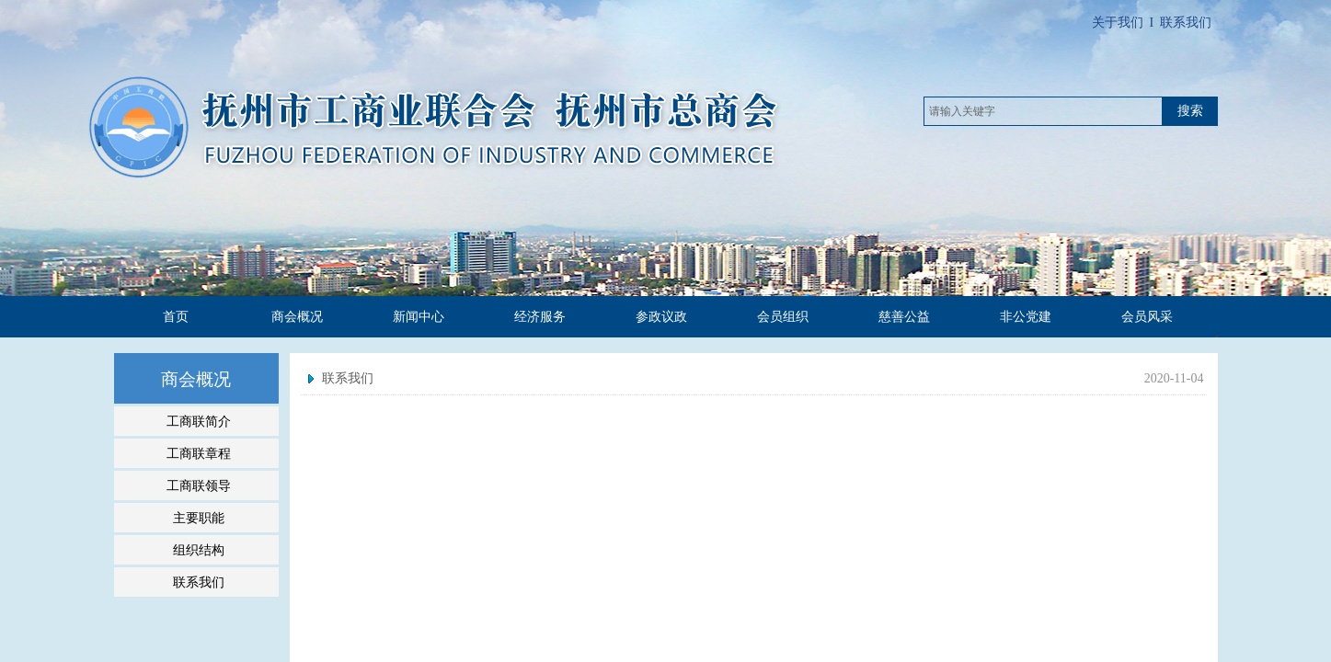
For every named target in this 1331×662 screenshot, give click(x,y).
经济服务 (540, 317)
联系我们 (347, 378)
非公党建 (1025, 317)
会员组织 (783, 317)
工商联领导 (198, 485)
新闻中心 (418, 317)
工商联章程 (198, 453)
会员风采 (1147, 317)
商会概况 (297, 317)
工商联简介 (198, 421)
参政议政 (661, 317)
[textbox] (1043, 111)
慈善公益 (904, 317)
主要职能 (198, 517)
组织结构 (198, 549)
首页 (176, 317)
